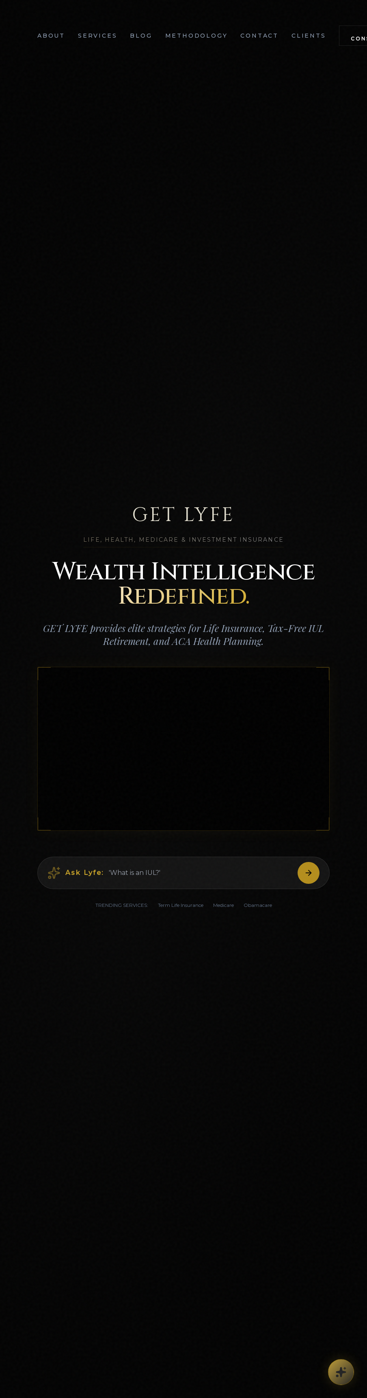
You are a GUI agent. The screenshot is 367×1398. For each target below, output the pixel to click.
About (51, 35)
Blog (141, 35)
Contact (259, 35)
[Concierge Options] (341, 1372)
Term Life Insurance (180, 907)
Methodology (196, 35)
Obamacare (258, 907)
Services (97, 35)
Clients (308, 35)
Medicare (223, 907)
